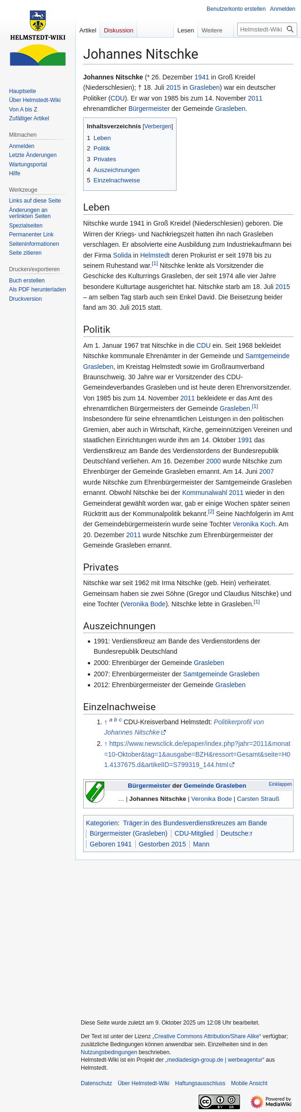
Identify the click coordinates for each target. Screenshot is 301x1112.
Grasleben (204, 87)
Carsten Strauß (258, 798)
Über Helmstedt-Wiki (144, 1083)
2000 (213, 461)
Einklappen (280, 784)
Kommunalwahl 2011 (213, 492)
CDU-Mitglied (194, 833)
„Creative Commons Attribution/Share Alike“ (207, 1036)
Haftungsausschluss (200, 1083)
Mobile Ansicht (249, 1083)
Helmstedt (155, 255)
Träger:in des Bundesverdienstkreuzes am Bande (195, 823)
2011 (255, 98)
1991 (245, 440)
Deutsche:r (237, 833)
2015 (173, 87)
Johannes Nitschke (157, 798)
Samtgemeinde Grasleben (221, 674)
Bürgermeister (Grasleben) (129, 833)
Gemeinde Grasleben (215, 785)
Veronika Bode (144, 604)
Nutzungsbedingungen (109, 1052)
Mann (201, 844)
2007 (266, 471)
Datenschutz (96, 1083)
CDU (117, 98)
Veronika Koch (254, 524)
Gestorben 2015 (162, 844)
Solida (122, 255)
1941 (201, 77)
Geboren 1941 (111, 844)
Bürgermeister (149, 108)
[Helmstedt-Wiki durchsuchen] (267, 29)
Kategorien (102, 823)
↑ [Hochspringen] (106, 743)
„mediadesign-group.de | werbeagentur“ (214, 1060)
